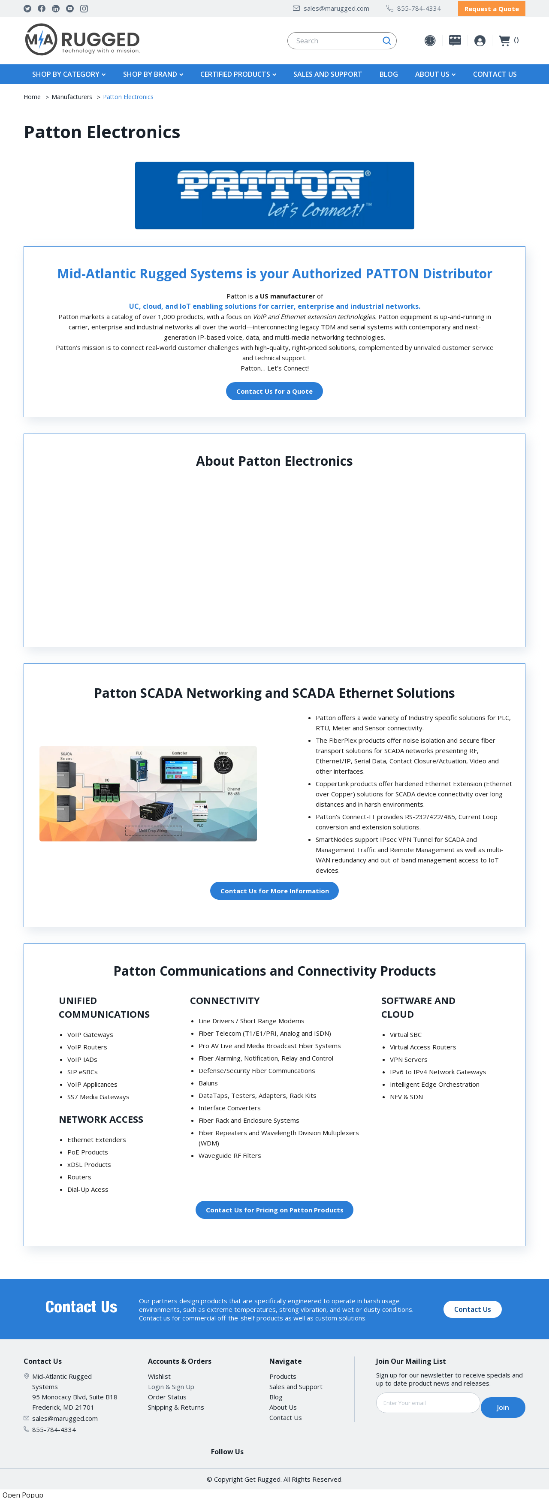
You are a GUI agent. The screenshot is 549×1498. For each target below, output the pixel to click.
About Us (283, 1404)
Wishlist (159, 1373)
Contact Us (495, 71)
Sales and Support (327, 71)
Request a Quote (492, 7)
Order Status (167, 1394)
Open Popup (23, 1492)
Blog (389, 71)
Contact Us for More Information (274, 888)
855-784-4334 (413, 7)
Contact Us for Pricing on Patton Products (275, 1207)
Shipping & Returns (176, 1404)
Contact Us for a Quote (274, 388)
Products (282, 1373)
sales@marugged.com (331, 7)
